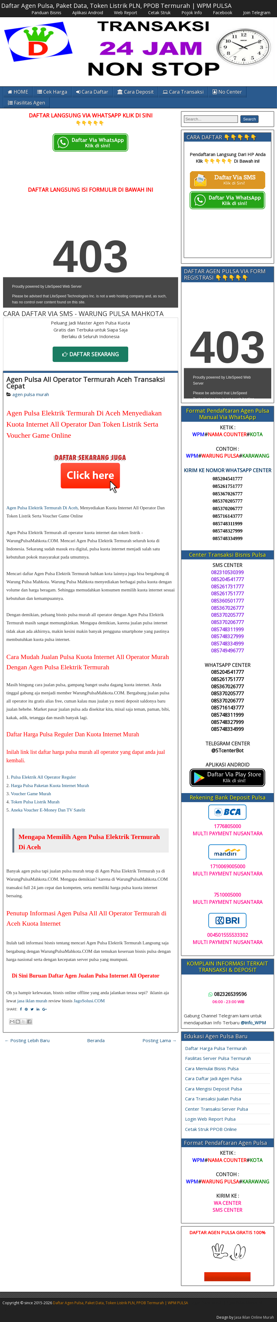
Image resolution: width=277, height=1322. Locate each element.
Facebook (222, 12)
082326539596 (227, 994)
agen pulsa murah (30, 394)
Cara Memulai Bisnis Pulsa (212, 1068)
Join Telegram (256, 12)
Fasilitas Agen (26, 102)
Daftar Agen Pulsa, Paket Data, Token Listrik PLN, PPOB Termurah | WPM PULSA (116, 6)
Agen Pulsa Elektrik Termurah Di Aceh (42, 507)
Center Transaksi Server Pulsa (216, 1109)
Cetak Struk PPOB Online (211, 1129)
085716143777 (228, 516)
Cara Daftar (92, 91)
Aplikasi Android (87, 12)
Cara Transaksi (183, 91)
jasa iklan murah (32, 1000)
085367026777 (228, 494)
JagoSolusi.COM (89, 1000)
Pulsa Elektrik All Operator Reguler (43, 777)
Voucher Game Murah (31, 793)
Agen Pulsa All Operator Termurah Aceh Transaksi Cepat (85, 382)
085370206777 (228, 508)
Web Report (125, 12)
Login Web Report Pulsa (210, 1119)
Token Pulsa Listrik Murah (35, 801)
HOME (18, 91)
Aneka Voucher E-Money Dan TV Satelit (48, 810)
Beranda (96, 1040)
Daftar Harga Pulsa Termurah (216, 1048)
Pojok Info (191, 12)
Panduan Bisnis (46, 12)
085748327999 (228, 531)
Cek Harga (52, 91)
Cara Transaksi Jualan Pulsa (213, 1099)
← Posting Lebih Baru (27, 1040)
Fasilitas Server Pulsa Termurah (218, 1058)
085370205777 (228, 501)
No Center (227, 91)
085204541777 (228, 479)
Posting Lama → (159, 1040)
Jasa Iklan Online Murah (254, 1317)
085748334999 (228, 538)
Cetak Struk (159, 12)
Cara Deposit (135, 91)
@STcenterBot (227, 750)
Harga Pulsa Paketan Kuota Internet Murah (50, 785)
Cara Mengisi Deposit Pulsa (213, 1089)
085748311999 (227, 524)
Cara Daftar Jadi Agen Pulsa (213, 1078)
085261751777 (228, 486)
